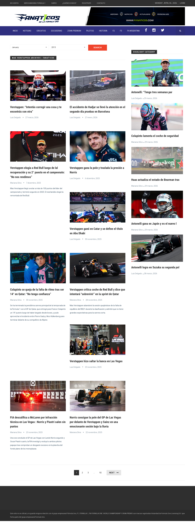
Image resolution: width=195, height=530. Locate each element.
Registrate (86, 3)
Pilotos (90, 31)
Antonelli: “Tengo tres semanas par (153, 92)
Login (182, 3)
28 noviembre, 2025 (94, 304)
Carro (54, 3)
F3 (121, 31)
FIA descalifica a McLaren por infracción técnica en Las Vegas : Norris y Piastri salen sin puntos (35, 431)
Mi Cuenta (14, 3)
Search (97, 47)
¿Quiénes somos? (69, 3)
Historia (103, 31)
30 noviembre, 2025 (93, 239)
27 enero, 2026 (91, 117)
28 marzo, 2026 (150, 287)
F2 (114, 31)
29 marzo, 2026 (150, 98)
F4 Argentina (133, 31)
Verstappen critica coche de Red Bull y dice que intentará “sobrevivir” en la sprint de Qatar (97, 294)
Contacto (101, 3)
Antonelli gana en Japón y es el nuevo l (156, 232)
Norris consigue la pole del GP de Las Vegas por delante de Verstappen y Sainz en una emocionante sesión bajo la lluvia (96, 431)
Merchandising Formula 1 (35, 3)
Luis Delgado (15, 117)
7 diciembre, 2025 (33, 183)
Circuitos (41, 31)
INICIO (15, 31)
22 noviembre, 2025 (94, 441)
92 (100, 481)
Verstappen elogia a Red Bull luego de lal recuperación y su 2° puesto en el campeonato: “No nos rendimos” (36, 172)
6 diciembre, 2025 (92, 178)
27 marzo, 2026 (32, 117)
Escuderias (56, 31)
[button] (29, 47)
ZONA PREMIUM (74, 31)
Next (112, 481)
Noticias (27, 31)
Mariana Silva (15, 183)
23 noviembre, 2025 (93, 376)
